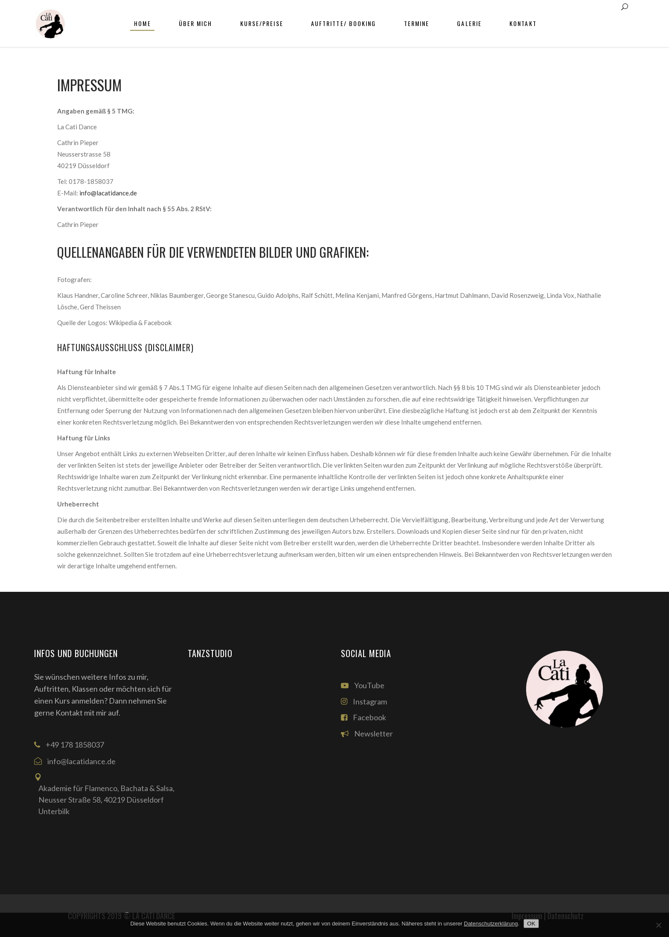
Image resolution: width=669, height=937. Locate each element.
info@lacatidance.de (108, 193)
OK (531, 923)
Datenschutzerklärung (491, 923)
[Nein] (658, 925)
